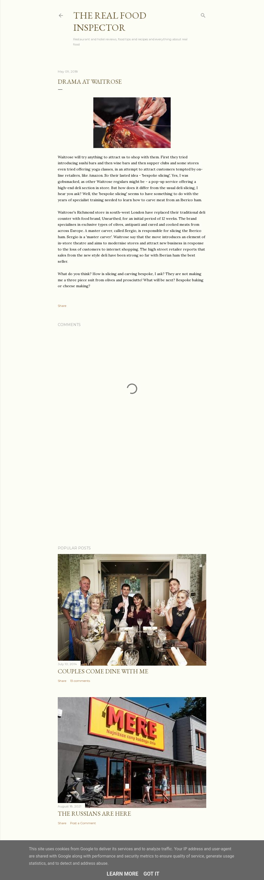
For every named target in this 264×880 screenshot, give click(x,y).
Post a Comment (83, 823)
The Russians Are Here (94, 813)
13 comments (80, 681)
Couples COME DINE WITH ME (103, 671)
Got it (152, 874)
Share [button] (62, 306)
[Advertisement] (132, 497)
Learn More (122, 874)
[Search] (203, 14)
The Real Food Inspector (109, 21)
